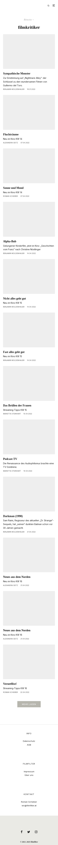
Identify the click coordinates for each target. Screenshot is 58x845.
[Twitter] (28, 832)
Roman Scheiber (10, 196)
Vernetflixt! (10, 683)
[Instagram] (36, 832)
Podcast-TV (10, 458)
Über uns (29, 775)
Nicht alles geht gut (14, 298)
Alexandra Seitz (10, 143)
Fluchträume (11, 134)
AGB (29, 745)
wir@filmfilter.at (29, 805)
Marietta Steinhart (12, 414)
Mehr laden (29, 704)
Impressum (29, 771)
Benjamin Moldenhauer (13, 89)
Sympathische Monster (16, 73)
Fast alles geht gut (14, 352)
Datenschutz (29, 741)
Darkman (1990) (13, 516)
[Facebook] (21, 832)
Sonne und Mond (13, 187)
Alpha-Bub (9, 241)
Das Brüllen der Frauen (17, 405)
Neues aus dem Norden (16, 576)
